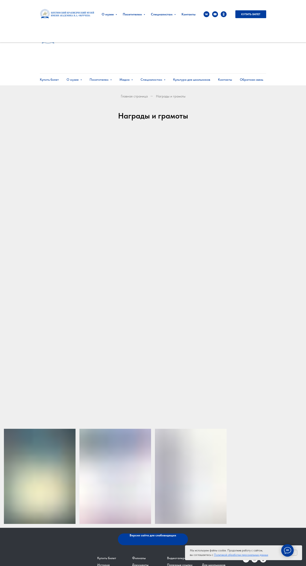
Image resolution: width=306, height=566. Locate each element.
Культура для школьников (191, 79)
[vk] (206, 14)
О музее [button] (73, 79)
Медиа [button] (124, 79)
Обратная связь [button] (251, 79)
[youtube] (215, 14)
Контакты (225, 79)
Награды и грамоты (170, 96)
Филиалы (139, 558)
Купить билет (49, 79)
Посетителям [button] (99, 79)
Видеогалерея (177, 558)
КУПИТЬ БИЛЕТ (250, 14)
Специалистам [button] (152, 79)
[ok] (224, 14)
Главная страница (134, 96)
